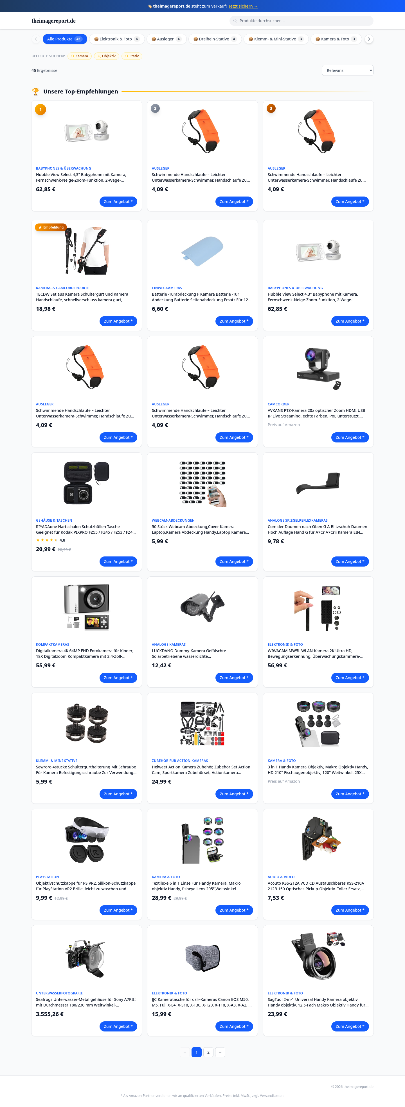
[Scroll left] (36, 39)
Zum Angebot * (118, 201)
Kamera (79, 56)
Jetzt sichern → (243, 6)
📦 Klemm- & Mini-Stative (276, 39)
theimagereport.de (54, 21)
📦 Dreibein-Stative (215, 39)
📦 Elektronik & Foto (117, 39)
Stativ (132, 56)
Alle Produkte (65, 39)
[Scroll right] (369, 39)
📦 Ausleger (166, 39)
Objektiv (107, 56)
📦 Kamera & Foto (336, 39)
